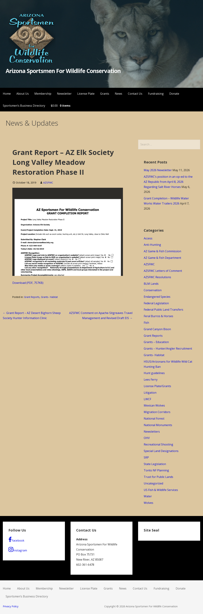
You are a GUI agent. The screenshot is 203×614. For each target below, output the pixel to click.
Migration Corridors (157, 412)
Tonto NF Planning (156, 470)
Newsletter (64, 94)
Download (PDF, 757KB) (27, 283)
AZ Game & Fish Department (162, 258)
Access (148, 238)
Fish (146, 323)
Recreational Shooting (158, 444)
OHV (147, 438)
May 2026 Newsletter (158, 170)
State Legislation (155, 464)
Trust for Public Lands (158, 477)
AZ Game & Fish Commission (162, 251)
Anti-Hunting (152, 245)
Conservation (153, 290)
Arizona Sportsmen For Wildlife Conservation (63, 71)
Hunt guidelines (154, 373)
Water (148, 496)
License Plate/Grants (157, 386)
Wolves (148, 503)
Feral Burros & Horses (158, 316)
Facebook (16, 539)
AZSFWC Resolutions (157, 277)
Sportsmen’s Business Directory (24, 106)
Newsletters (152, 431)
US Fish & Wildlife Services (161, 490)
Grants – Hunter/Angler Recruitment (168, 348)
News (118, 94)
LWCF (147, 399)
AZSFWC (48, 182)
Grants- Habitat (49, 297)
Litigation (150, 393)
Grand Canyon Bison (157, 329)
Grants (104, 94)
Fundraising (156, 94)
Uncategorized (153, 483)
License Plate (86, 94)
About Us (22, 94)
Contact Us (135, 94)
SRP (146, 457)
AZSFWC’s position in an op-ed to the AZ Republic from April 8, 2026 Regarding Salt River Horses (168, 182)
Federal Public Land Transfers (163, 309)
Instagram (17, 549)
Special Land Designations (161, 451)
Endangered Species (157, 297)
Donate (174, 94)
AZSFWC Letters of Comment (163, 271)
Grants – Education (156, 342)
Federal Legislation (156, 303)
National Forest (154, 418)
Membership (42, 94)
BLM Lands (151, 284)
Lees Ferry (150, 379)
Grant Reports (32, 297)
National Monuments (158, 425)
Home (7, 94)
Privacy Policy (10, 606)
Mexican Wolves (154, 405)
